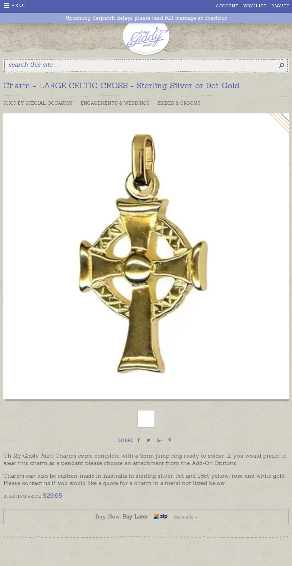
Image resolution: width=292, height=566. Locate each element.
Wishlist (254, 5)
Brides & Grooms (179, 103)
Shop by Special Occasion (38, 103)
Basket (280, 5)
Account (227, 5)
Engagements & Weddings (115, 103)
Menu (14, 5)
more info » (185, 517)
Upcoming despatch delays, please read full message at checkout (146, 18)
